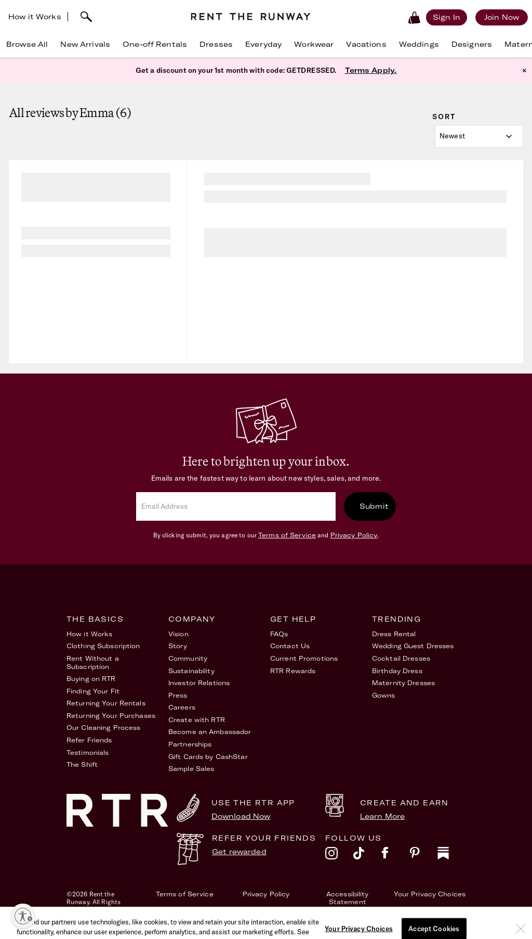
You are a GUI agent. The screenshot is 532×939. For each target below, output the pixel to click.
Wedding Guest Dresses (413, 646)
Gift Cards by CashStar (208, 757)
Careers (181, 707)
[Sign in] (446, 17)
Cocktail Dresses (401, 658)
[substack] (451, 856)
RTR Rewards (292, 671)
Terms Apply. (371, 70)
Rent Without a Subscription (92, 662)
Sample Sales (191, 769)
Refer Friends (89, 740)
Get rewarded (239, 851)
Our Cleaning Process (103, 727)
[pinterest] (423, 856)
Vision (178, 634)
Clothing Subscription (103, 646)
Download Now (241, 816)
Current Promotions (304, 658)
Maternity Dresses (403, 683)
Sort (444, 116)
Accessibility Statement (347, 898)
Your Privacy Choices (430, 894)
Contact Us (290, 646)
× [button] (524, 70)
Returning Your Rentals (105, 703)
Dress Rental (394, 634)
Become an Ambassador (209, 732)
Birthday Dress (397, 671)
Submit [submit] (374, 506)
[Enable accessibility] (22, 916)
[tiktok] (367, 856)
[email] (236, 506)
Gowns (383, 695)
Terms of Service (287, 535)
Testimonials (87, 752)
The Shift (82, 764)
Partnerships (189, 744)
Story (178, 646)
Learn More (382, 816)
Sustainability (191, 671)
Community (187, 658)
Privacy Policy (354, 535)
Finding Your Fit (92, 691)
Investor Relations (199, 683)
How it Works (34, 16)
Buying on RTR (91, 679)
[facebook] (395, 856)
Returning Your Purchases (110, 715)
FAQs (279, 634)
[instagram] (339, 856)
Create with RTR (196, 720)
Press (178, 695)
